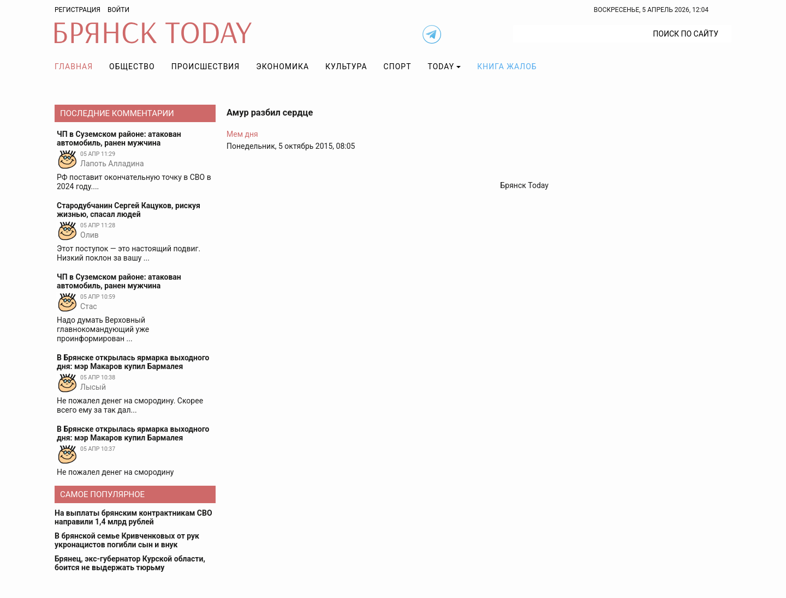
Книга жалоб (507, 66)
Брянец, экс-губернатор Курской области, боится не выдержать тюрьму (130, 563)
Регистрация (77, 10)
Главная (74, 66)
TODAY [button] (441, 66)
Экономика (282, 66)
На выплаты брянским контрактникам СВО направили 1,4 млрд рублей (133, 517)
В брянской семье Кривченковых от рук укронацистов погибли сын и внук (127, 540)
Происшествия (205, 66)
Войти (118, 10)
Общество (132, 66)
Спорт (398, 66)
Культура (346, 66)
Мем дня (242, 134)
